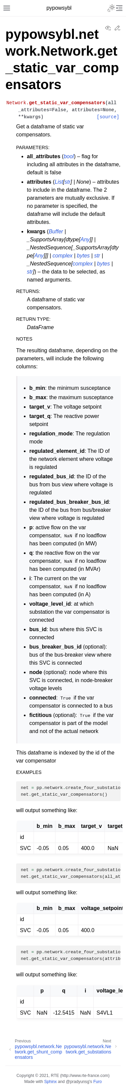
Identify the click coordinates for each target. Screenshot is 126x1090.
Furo (97, 1081)
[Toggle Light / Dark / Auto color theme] (111, 8)
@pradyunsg (77, 1081)
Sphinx (50, 1081)
